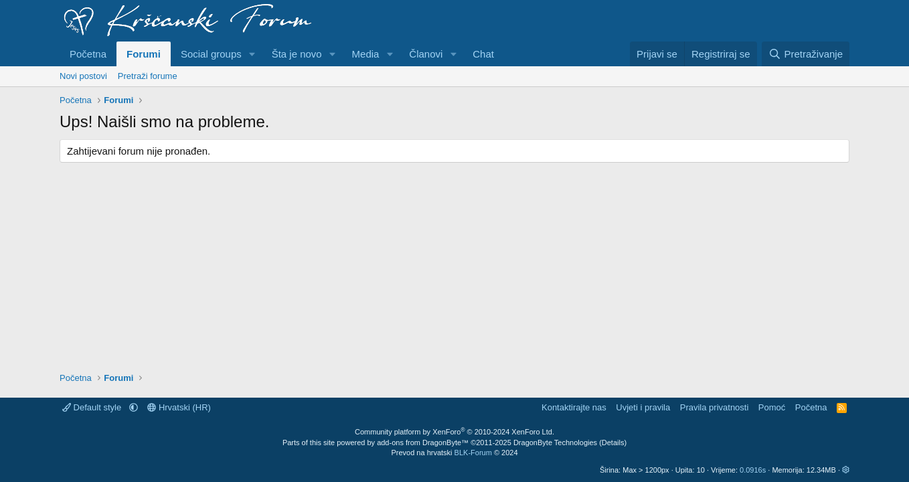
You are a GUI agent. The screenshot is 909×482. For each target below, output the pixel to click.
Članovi (425, 54)
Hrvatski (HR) (179, 407)
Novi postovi (83, 76)
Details (613, 442)
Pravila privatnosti (714, 407)
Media (366, 54)
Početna (88, 54)
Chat (483, 54)
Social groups (211, 54)
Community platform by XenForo (454, 432)
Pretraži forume (147, 76)
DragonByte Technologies (555, 442)
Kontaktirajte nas (574, 407)
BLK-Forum (473, 453)
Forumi (144, 54)
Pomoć (771, 407)
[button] (252, 54)
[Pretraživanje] (805, 54)
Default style (93, 407)
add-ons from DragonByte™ (423, 442)
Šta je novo (297, 54)
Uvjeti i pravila (643, 407)
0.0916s (753, 470)
